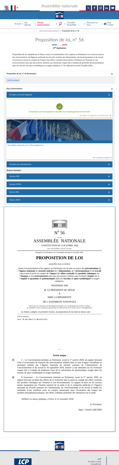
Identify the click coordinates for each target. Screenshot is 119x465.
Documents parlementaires (49, 31)
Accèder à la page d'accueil (59, 14)
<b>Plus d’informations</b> (59, 89)
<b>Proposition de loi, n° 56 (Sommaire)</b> (59, 74)
